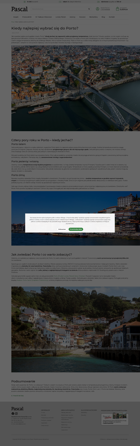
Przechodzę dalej (76, 229)
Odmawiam (62, 229)
